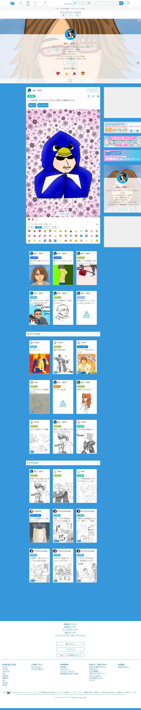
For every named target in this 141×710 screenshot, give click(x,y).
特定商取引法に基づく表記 (69, 673)
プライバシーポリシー (67, 671)
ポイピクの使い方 (37, 669)
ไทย (3, 680)
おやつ (46, 227)
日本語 (4, 685)
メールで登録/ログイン (70, 655)
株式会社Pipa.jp (123, 667)
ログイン (70, 643)
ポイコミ (92, 680)
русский (5, 682)
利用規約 (63, 667)
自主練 (31, 96)
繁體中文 (5, 678)
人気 (38, 227)
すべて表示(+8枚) (63, 214)
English (5, 667)
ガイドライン (64, 669)
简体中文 (5, 676)
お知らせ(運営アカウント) (98, 667)
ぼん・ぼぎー (70, 43)
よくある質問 (93, 671)
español (5, 669)
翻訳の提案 (12, 664)
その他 (54, 227)
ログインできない (95, 676)
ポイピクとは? (36, 667)
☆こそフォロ (70, 63)
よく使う (30, 227)
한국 (3, 673)
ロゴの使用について (95, 678)
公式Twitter (93, 669)
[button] (8, 693)
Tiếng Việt (5, 671)
